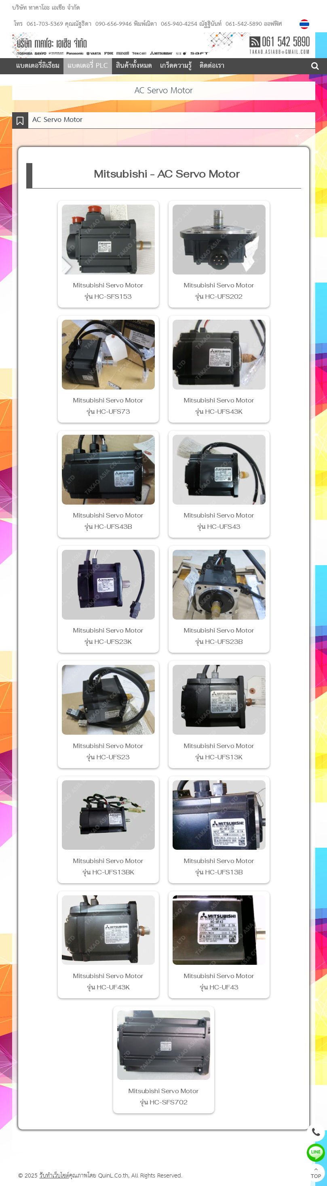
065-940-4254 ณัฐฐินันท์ (190, 24)
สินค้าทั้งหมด (134, 66)
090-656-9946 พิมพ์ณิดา (125, 24)
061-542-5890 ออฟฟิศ (253, 24)
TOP (316, 1174)
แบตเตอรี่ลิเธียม (37, 66)
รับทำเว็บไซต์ (54, 1175)
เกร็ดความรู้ (176, 66)
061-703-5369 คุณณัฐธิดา (59, 24)
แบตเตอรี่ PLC (88, 66)
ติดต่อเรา (212, 66)
